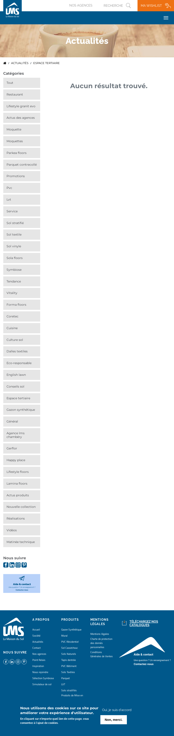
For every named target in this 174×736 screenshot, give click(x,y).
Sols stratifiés (69, 690)
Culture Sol (15, 340)
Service (12, 211)
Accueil (4, 63)
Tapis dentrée (68, 660)
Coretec (12, 316)
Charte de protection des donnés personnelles (101, 643)
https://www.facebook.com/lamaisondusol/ (5, 565)
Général (12, 421)
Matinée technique (21, 542)
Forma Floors (16, 305)
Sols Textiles (68, 672)
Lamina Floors (17, 483)
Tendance (14, 281)
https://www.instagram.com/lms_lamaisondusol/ (18, 565)
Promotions (16, 176)
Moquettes (15, 141)
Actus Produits (18, 495)
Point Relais (38, 660)
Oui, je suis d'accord (116, 710)
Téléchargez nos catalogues (143, 623)
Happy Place (16, 460)
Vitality (12, 293)
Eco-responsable (19, 363)
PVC (9, 188)
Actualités (19, 63)
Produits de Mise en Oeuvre (72, 697)
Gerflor (12, 448)
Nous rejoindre (40, 672)
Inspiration (38, 666)
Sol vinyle (14, 246)
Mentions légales (99, 634)
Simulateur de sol (41, 684)
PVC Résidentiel (70, 642)
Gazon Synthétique (71, 629)
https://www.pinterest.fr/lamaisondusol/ (24, 565)
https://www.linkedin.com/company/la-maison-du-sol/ (12, 565)
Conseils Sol (15, 386)
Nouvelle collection (21, 507)
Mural (64, 636)
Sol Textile (14, 234)
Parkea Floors (17, 153)
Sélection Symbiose (43, 678)
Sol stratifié (15, 223)
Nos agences (80, 5)
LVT (9, 199)
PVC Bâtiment (68, 666)
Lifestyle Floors (18, 472)
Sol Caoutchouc (69, 648)
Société (36, 636)
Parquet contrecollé (22, 165)
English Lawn (16, 375)
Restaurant (15, 94)
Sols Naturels (68, 654)
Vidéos (12, 530)
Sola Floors (15, 258)
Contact (36, 648)
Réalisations (16, 518)
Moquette (14, 129)
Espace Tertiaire (18, 398)
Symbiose (14, 270)
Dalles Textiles (17, 351)
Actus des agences (21, 118)
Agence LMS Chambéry (16, 435)
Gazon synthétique (21, 410)
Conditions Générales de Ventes (101, 654)
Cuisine (12, 328)
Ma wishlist (151, 6)
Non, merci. (114, 720)
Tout (10, 83)
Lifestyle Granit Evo (21, 106)
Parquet (65, 678)
